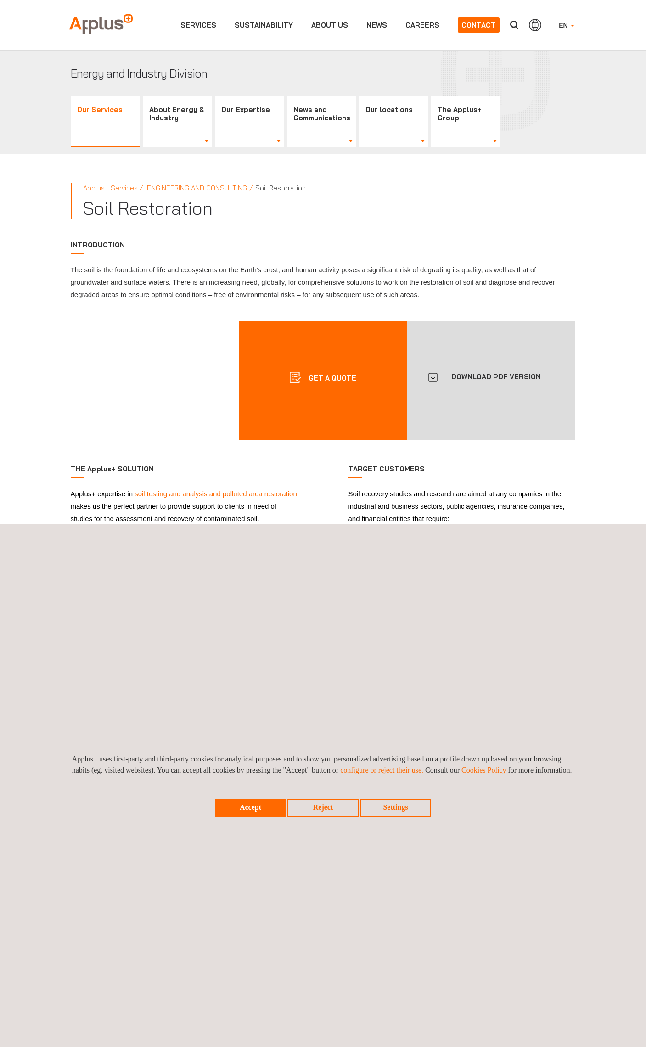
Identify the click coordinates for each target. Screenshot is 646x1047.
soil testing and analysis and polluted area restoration (216, 494)
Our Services (100, 109)
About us (329, 25)
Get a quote (331, 378)
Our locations (389, 109)
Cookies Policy (483, 770)
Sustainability (264, 25)
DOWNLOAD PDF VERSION (496, 376)
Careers (422, 25)
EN (566, 25)
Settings (395, 807)
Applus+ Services (110, 188)
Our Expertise (245, 109)
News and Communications (321, 113)
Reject (323, 807)
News (376, 25)
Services (198, 25)
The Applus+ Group (460, 113)
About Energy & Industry (176, 113)
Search (514, 25)
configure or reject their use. (381, 770)
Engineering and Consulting (197, 188)
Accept (250, 807)
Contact (478, 25)
